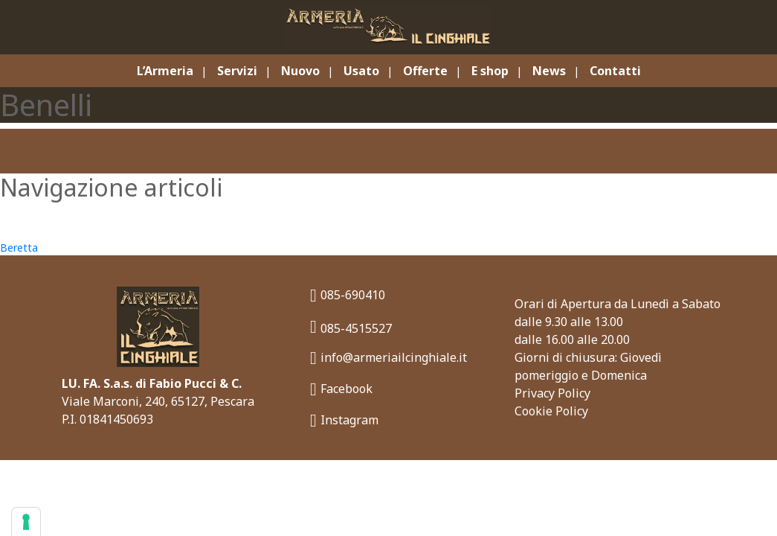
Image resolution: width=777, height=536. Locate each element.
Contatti (615, 71)
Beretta (19, 247)
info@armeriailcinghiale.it (388, 357)
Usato (361, 71)
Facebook (341, 389)
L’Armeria (165, 71)
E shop (490, 71)
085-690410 (347, 295)
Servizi (237, 71)
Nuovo (300, 71)
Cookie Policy (551, 411)
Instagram (344, 420)
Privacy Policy (552, 393)
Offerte (425, 71)
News (549, 71)
